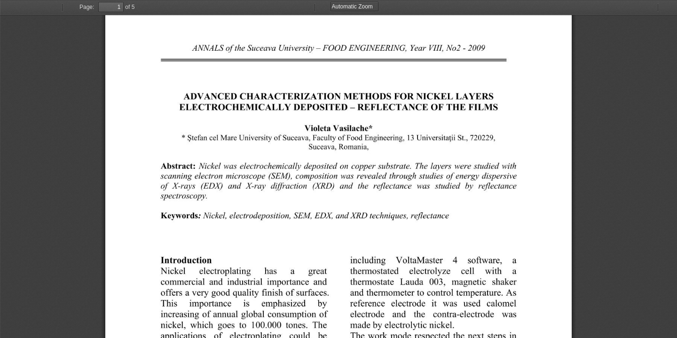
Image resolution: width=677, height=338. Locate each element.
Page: (86, 7)
